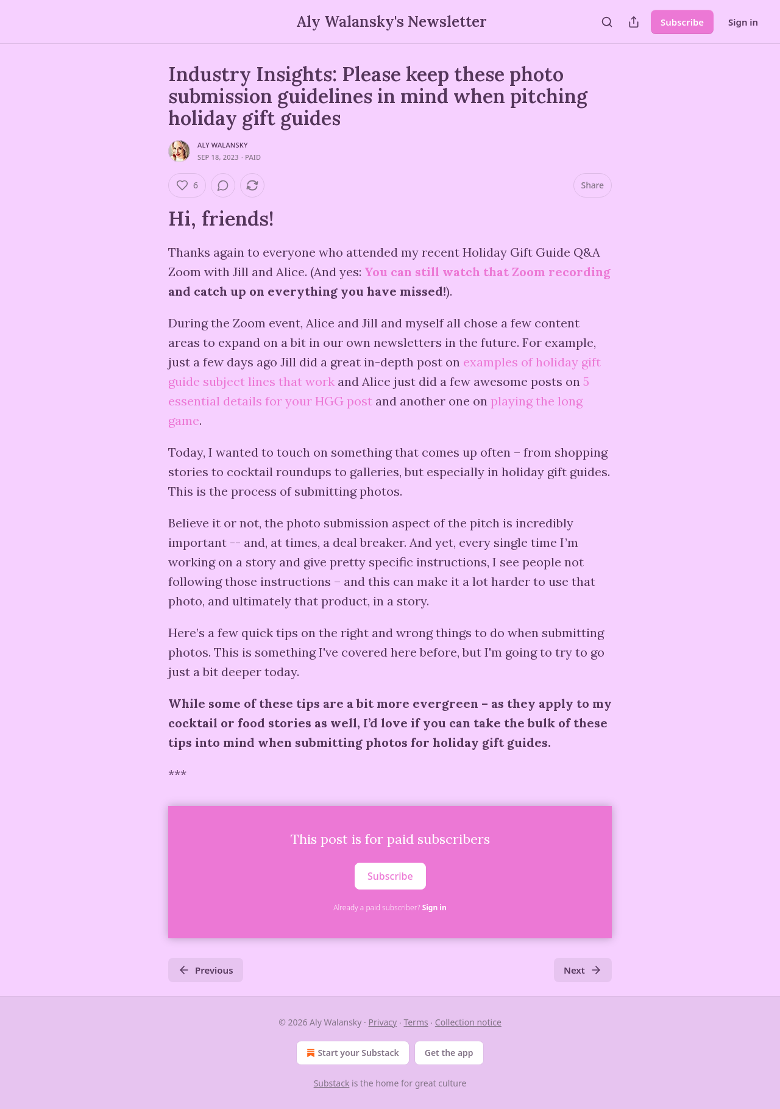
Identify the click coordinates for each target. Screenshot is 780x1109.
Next (583, 970)
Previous (205, 970)
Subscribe (682, 22)
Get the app (449, 1052)
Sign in (743, 22)
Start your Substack (351, 1053)
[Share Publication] (634, 22)
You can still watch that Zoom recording (487, 271)
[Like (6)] (187, 185)
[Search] (607, 22)
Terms (415, 1022)
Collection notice (468, 1022)
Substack (332, 1083)
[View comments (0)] (223, 185)
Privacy (383, 1022)
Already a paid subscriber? (389, 907)
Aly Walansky (222, 144)
